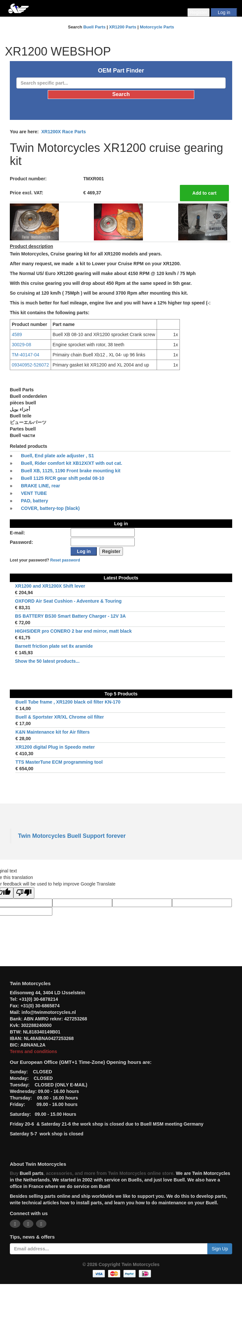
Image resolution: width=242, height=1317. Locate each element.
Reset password (65, 560)
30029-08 (21, 344)
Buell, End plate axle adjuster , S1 (57, 455)
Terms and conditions (33, 1051)
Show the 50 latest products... (47, 661)
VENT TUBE (34, 493)
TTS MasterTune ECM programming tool (59, 762)
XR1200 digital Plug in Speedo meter (55, 747)
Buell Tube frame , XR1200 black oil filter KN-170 (67, 702)
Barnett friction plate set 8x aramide (54, 646)
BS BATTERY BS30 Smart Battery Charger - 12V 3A (70, 616)
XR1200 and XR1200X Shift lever (50, 586)
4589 (17, 334)
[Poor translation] (23, 893)
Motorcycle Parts (157, 26)
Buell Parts (94, 26)
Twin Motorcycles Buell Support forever (72, 836)
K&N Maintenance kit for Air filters (52, 732)
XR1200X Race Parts (63, 131)
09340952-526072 (30, 364)
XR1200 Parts (122, 26)
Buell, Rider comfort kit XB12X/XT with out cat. (71, 463)
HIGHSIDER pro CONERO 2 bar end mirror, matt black (73, 631)
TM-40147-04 (25, 354)
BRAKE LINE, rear (40, 485)
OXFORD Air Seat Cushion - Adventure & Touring (68, 601)
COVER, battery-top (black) (50, 508)
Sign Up (220, 1248)
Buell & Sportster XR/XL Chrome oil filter (59, 717)
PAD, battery (34, 500)
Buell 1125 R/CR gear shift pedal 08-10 (62, 478)
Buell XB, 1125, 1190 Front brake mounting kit (70, 470)
